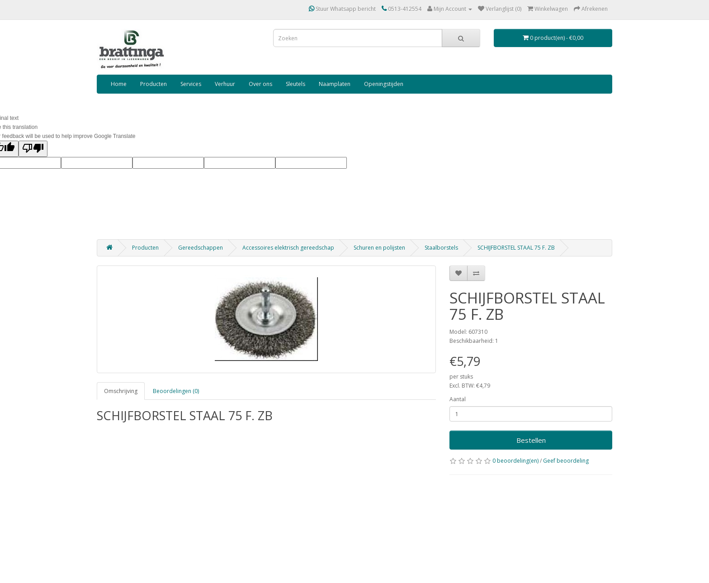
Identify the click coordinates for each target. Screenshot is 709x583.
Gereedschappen (200, 247)
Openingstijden (383, 84)
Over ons (260, 84)
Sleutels (295, 84)
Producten (153, 84)
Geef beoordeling (566, 461)
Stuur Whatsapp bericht (342, 9)
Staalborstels (441, 247)
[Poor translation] (33, 149)
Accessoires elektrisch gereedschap (288, 247)
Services (190, 84)
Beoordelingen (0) (176, 391)
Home (119, 84)
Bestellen (531, 440)
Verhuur (225, 84)
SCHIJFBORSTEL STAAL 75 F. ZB (516, 247)
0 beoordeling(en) (515, 461)
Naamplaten (334, 84)
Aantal (457, 399)
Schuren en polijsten (379, 247)
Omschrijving (120, 391)
